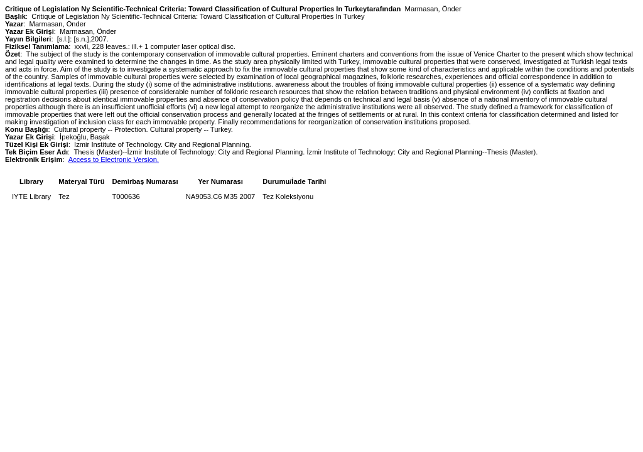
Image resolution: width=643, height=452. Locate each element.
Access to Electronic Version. (113, 159)
